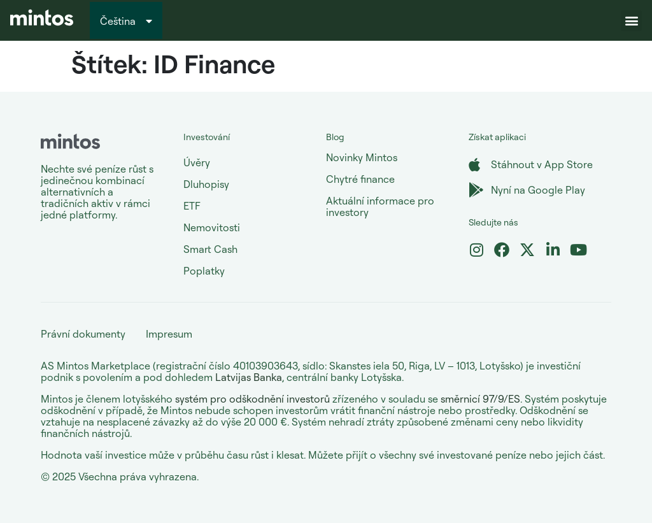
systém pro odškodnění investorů (252, 398)
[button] (631, 20)
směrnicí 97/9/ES (480, 398)
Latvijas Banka (248, 377)
